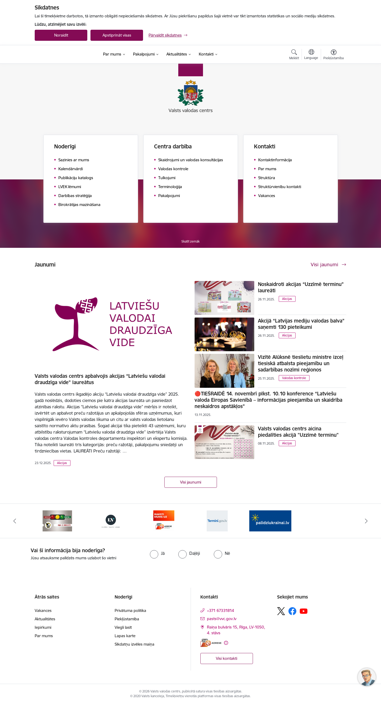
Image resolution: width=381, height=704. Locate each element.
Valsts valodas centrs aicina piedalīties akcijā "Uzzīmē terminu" (298, 431)
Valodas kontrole (294, 378)
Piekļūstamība (127, 618)
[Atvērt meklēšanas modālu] (294, 55)
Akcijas (62, 463)
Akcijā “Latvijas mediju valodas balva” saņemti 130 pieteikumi (301, 324)
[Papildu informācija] (226, 643)
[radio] (157, 553)
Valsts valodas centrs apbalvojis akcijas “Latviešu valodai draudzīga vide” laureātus (100, 379)
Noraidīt (61, 35)
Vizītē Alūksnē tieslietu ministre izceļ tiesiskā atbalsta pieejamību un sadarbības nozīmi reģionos (300, 363)
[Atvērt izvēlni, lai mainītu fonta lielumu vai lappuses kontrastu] (333, 55)
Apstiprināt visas (117, 35)
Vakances (43, 610)
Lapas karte (125, 635)
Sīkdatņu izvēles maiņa (134, 644)
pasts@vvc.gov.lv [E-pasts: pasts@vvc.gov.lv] (221, 618)
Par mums (44, 635)
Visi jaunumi (190, 482)
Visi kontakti (226, 658)
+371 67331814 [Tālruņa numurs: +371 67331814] (220, 610)
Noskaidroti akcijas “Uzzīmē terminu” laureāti (301, 287)
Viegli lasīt (123, 627)
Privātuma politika (130, 610)
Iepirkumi (43, 627)
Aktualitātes (45, 618)
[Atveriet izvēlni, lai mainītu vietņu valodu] (311, 55)
